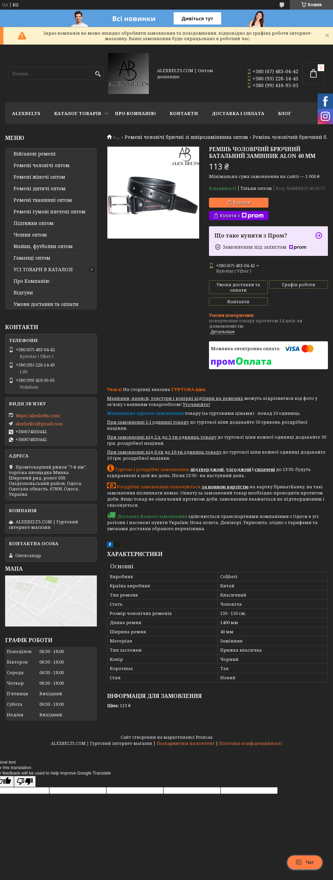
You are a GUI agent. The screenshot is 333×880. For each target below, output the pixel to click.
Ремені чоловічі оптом (42, 165)
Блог (284, 113)
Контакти (184, 113)
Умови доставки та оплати (46, 304)
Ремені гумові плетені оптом (50, 212)
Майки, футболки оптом (43, 246)
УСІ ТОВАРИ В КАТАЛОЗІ (43, 269)
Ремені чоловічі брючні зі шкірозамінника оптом (186, 137)
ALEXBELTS (26, 113)
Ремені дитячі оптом (40, 188)
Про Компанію (135, 113)
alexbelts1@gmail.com (39, 423)
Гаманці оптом (32, 258)
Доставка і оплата (238, 113)
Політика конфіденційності (250, 743)
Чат (305, 862)
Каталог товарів (77, 113)
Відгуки (23, 293)
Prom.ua (204, 737)
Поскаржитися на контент (186, 743)
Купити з (242, 215)
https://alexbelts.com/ (38, 415)
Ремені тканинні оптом (43, 200)
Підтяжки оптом (34, 223)
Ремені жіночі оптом (39, 177)
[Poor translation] (25, 781)
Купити (241, 202)
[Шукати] (98, 74)
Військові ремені (35, 154)
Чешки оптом (30, 235)
